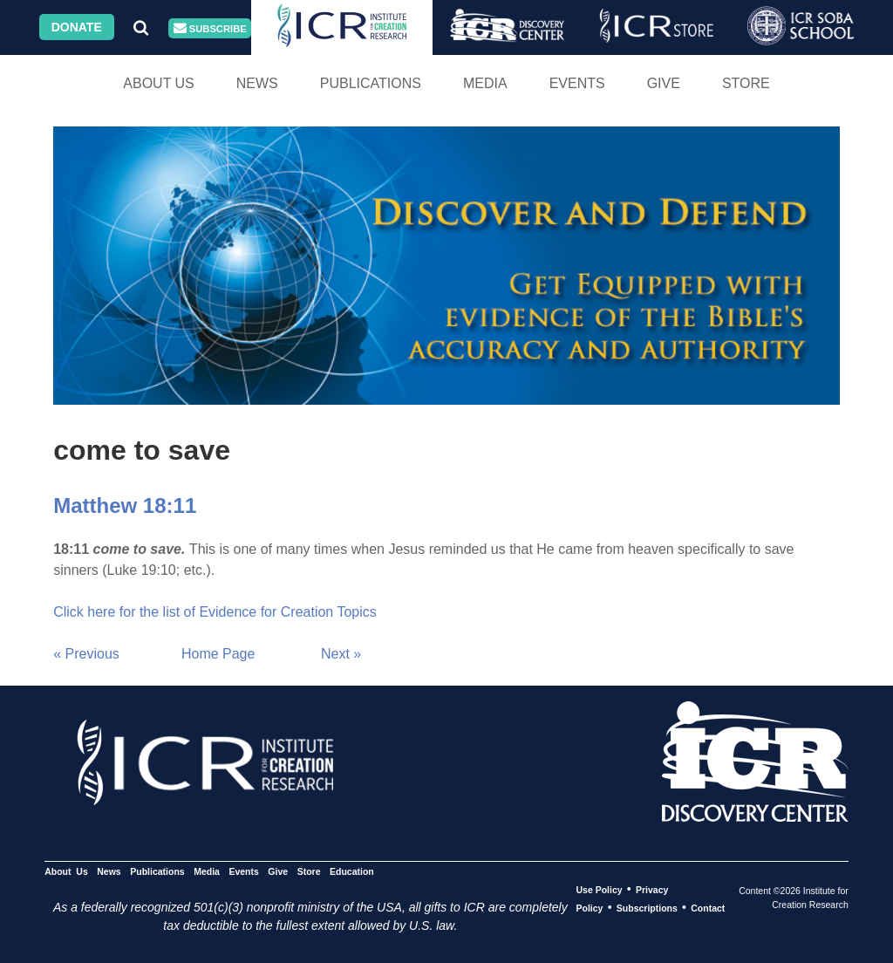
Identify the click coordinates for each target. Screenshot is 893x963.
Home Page (218, 653)
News (257, 83)
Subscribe (210, 28)
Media (485, 83)
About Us (158, 83)
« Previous (86, 653)
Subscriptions (647, 908)
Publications (370, 83)
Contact (708, 908)
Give (663, 83)
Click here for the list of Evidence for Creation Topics (215, 611)
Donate (76, 27)
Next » (341, 653)
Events (577, 83)
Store (746, 83)
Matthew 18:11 (124, 505)
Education (352, 871)
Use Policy (599, 889)
